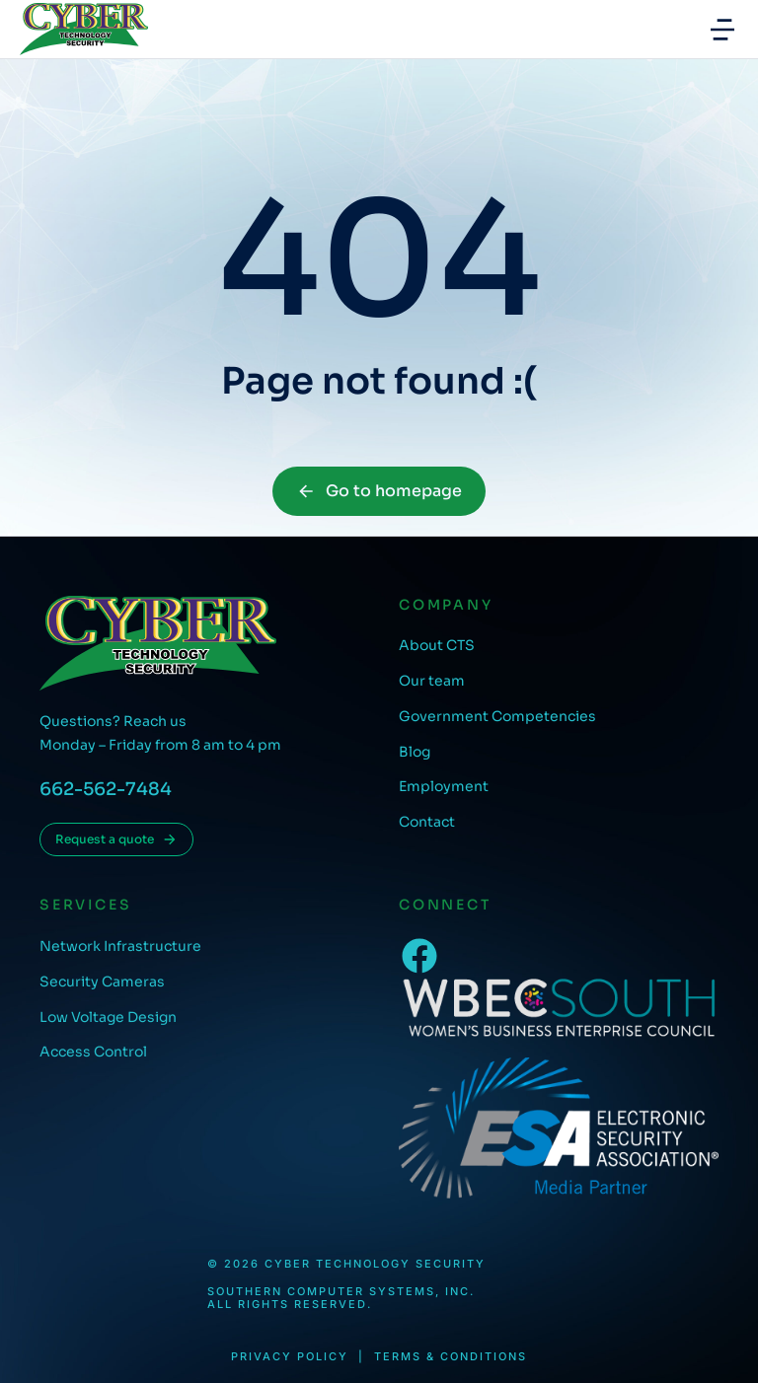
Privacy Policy (289, 1356)
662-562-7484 (105, 789)
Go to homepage (379, 490)
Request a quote (116, 839)
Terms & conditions (450, 1356)
